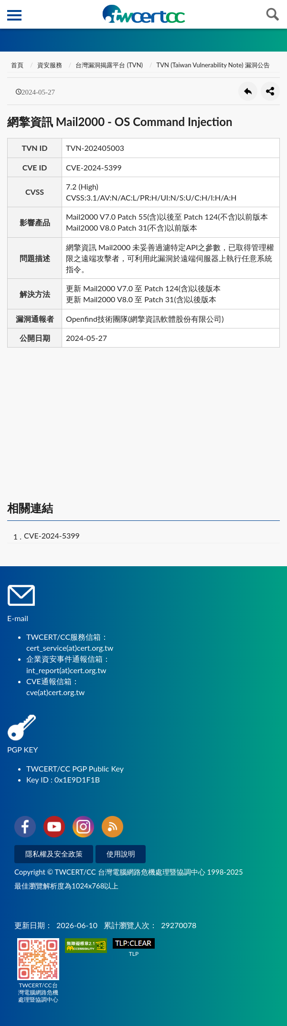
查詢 (272, 14)
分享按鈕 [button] (270, 91)
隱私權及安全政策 (54, 853)
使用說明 (120, 853)
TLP (134, 948)
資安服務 (49, 65)
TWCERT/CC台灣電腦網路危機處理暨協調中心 (38, 970)
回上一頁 (247, 91)
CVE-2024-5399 (52, 535)
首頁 (16, 65)
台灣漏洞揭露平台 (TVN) (109, 65)
